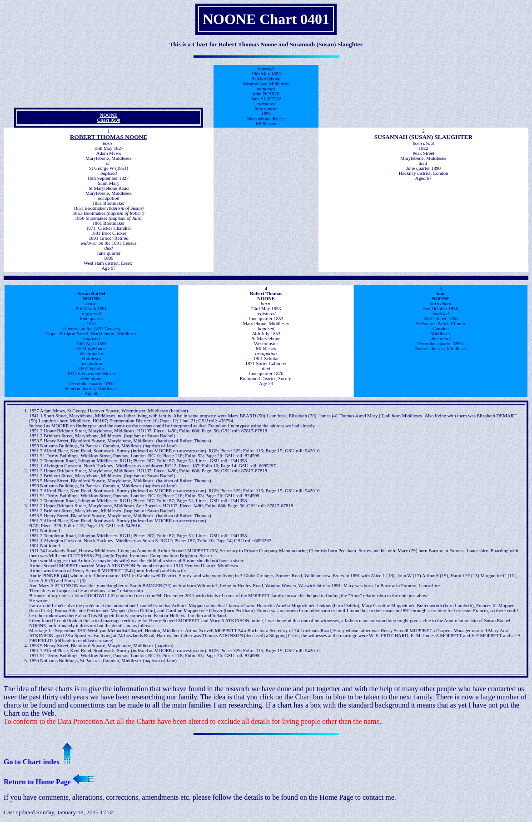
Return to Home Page (49, 782)
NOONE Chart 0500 (108, 118)
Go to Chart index (38, 762)
